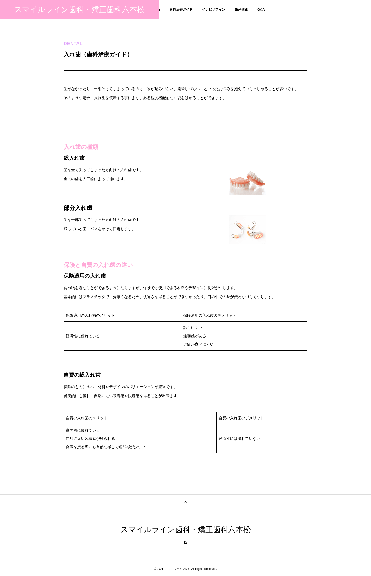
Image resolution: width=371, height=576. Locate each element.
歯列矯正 (241, 9)
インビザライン (213, 9)
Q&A (261, 9)
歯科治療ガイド (181, 9)
